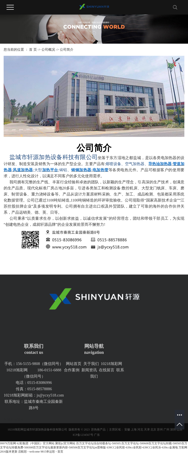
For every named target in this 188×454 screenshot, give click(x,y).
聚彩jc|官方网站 (65, 443)
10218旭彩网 (111, 364)
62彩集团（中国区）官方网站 (36, 443)
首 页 (33, 49)
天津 (147, 429)
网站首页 (73, 364)
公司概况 (48, 49)
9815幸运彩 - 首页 (51, 451)
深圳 (173, 429)
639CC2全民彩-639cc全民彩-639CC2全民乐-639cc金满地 (142, 447)
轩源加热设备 (14, 420)
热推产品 (100, 429)
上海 (134, 429)
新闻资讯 (89, 370)
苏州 (160, 429)
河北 (140, 429)
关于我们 (91, 364)
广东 (97, 435)
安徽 (127, 429)
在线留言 (106, 370)
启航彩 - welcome (29, 451)
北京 (153, 429)
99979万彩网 (8, 443)
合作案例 (71, 370)
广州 (166, 429)
